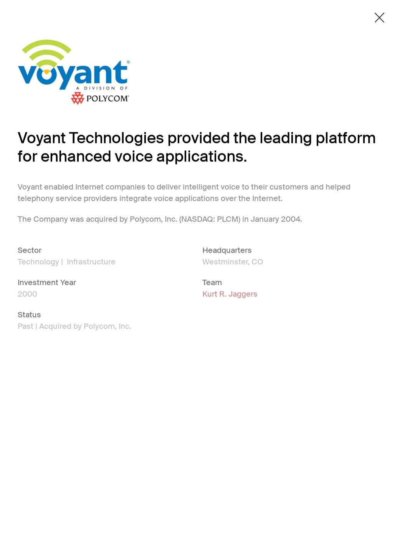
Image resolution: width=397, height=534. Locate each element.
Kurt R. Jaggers (230, 295)
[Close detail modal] (379, 17)
